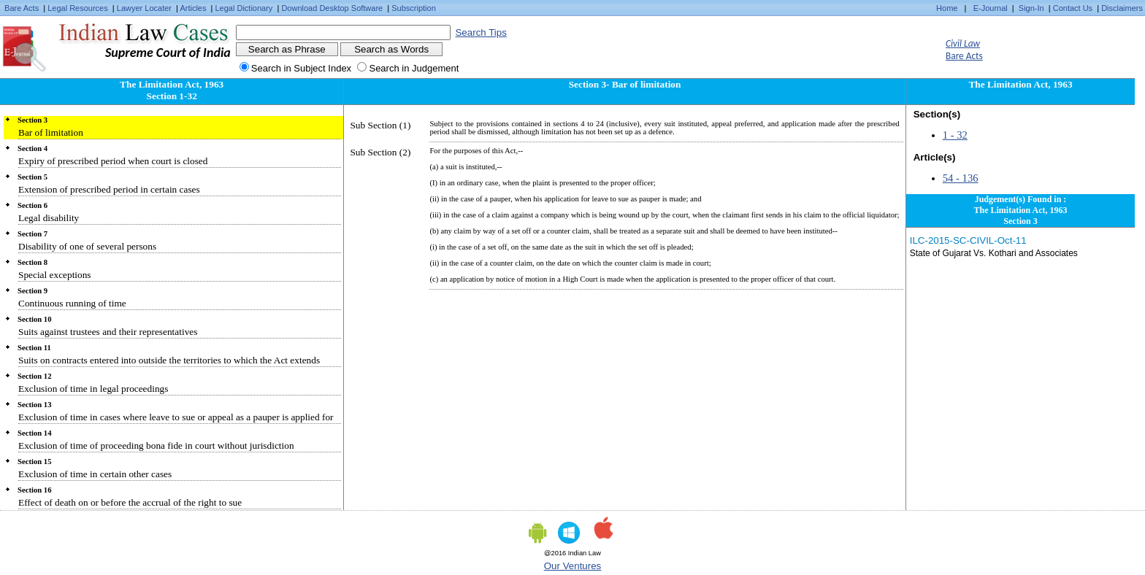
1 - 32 (955, 135)
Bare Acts (21, 8)
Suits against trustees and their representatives (107, 331)
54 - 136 (961, 178)
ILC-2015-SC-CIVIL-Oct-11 (968, 240)
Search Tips (480, 32)
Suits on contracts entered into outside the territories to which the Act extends (169, 360)
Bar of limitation (50, 132)
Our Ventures (573, 565)
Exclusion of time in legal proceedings (93, 388)
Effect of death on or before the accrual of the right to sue (130, 502)
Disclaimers (1122, 8)
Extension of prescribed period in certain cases (109, 189)
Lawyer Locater (144, 8)
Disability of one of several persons (87, 246)
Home (946, 8)
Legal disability (48, 217)
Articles (193, 8)
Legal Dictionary (244, 8)
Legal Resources (77, 8)
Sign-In (1031, 8)
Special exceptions (54, 274)
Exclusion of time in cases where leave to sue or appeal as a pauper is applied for (176, 417)
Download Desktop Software (332, 8)
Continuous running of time (72, 303)
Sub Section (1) (380, 125)
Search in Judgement (414, 68)
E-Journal (990, 8)
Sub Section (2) (380, 152)
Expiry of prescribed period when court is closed (112, 160)
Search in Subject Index (301, 68)
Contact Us (1072, 8)
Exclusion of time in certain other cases (95, 473)
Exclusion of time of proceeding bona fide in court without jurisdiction (156, 445)
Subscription (413, 8)
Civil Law (963, 43)
